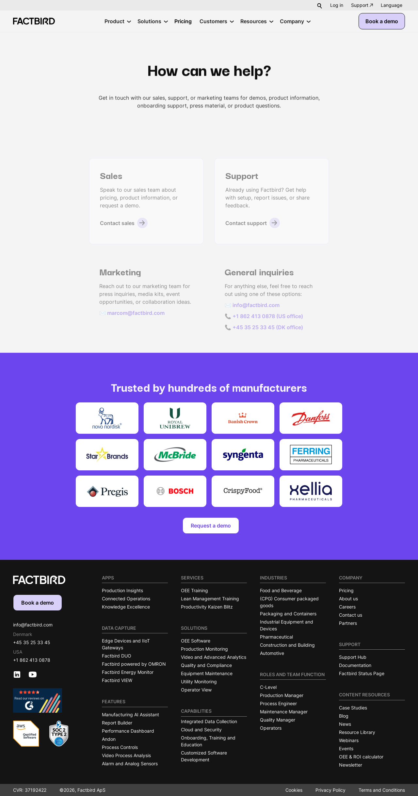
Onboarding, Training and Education (208, 741)
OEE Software (195, 640)
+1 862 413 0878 (31, 660)
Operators (270, 728)
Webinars (349, 740)
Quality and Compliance (206, 665)
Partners (348, 623)
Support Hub (352, 657)
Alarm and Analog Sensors (130, 763)
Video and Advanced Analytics (213, 657)
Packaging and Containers (288, 613)
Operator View (196, 689)
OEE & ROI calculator (361, 756)
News (345, 724)
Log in (336, 5)
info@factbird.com (33, 624)
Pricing (346, 590)
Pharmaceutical (276, 637)
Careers (347, 606)
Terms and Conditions (382, 790)
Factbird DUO (116, 655)
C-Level (268, 687)
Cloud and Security (201, 729)
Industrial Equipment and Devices (286, 625)
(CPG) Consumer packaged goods (289, 602)
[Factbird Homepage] (34, 21)
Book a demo (381, 21)
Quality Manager (277, 720)
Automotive (272, 653)
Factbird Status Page (361, 673)
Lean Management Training (210, 598)
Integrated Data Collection (209, 721)
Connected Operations (126, 598)
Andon (109, 739)
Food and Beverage (281, 590)
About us (348, 598)
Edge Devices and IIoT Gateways (126, 644)
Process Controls (120, 747)
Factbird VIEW (117, 680)
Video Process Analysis (126, 755)
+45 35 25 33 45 (31, 642)
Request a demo (211, 525)
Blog (343, 716)
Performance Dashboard (128, 731)
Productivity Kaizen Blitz (207, 606)
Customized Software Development (204, 756)
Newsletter (350, 765)
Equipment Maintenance (207, 673)
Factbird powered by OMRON (134, 664)
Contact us (350, 615)
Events (346, 748)
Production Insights (122, 590)
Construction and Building (287, 645)
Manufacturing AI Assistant (130, 714)
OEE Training (194, 590)
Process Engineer (278, 703)
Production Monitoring (204, 649)
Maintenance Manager (284, 711)
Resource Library (357, 732)
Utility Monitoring (199, 681)
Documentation (355, 665)
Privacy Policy (330, 790)
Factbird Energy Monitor (127, 672)
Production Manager (281, 695)
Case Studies (353, 707)
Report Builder (117, 722)
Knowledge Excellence (126, 606)
